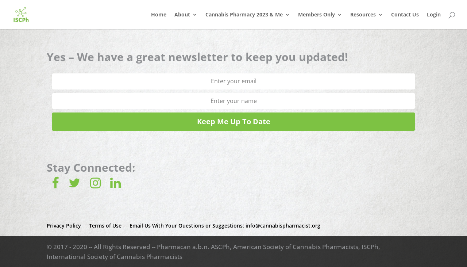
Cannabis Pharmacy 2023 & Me (244, 15)
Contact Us (405, 15)
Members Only (316, 15)
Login (434, 15)
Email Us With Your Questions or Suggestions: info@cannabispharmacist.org (225, 225)
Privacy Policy (64, 225)
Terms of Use (105, 225)
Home (158, 15)
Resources (363, 15)
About (182, 15)
